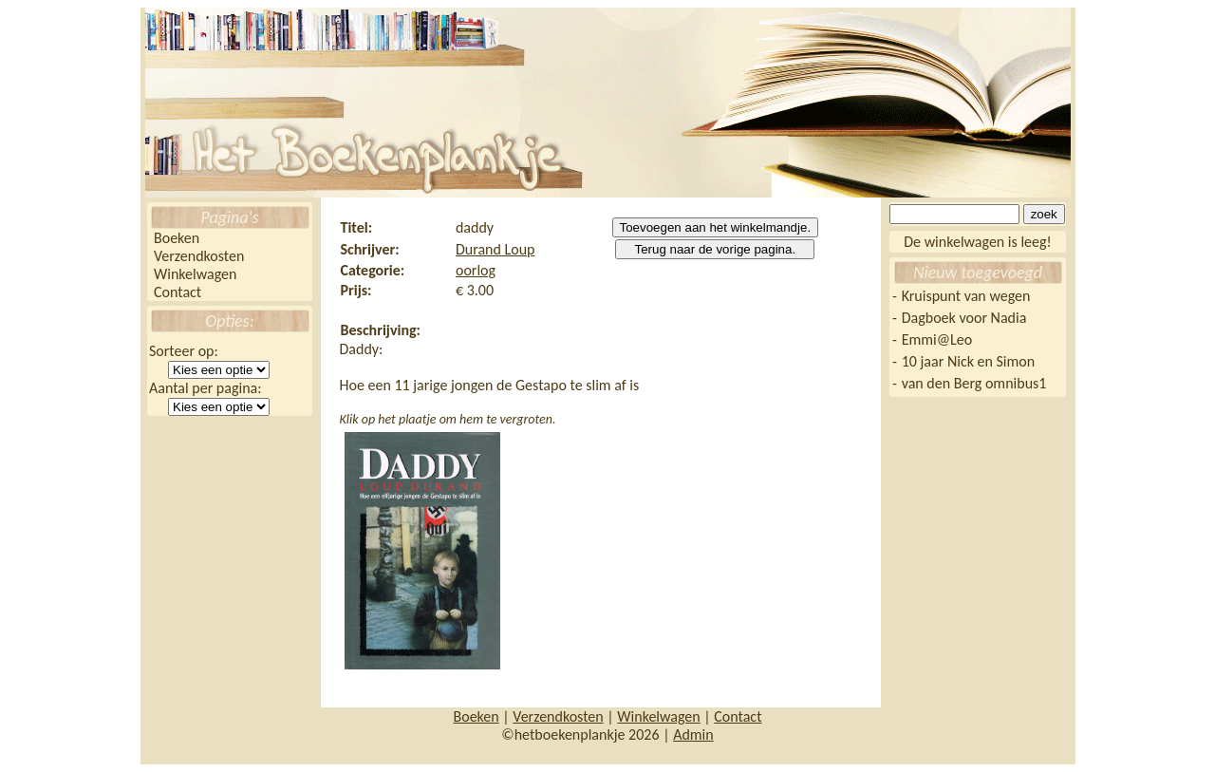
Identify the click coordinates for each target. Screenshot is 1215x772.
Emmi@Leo (937, 339)
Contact (177, 292)
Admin (693, 734)
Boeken (176, 238)
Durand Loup (495, 249)
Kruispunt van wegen (966, 296)
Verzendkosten (199, 256)
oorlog (475, 270)
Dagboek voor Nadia (964, 318)
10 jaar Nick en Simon (968, 361)
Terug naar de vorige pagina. (714, 249)
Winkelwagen (195, 274)
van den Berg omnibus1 (974, 383)
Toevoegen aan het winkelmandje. (716, 227)
